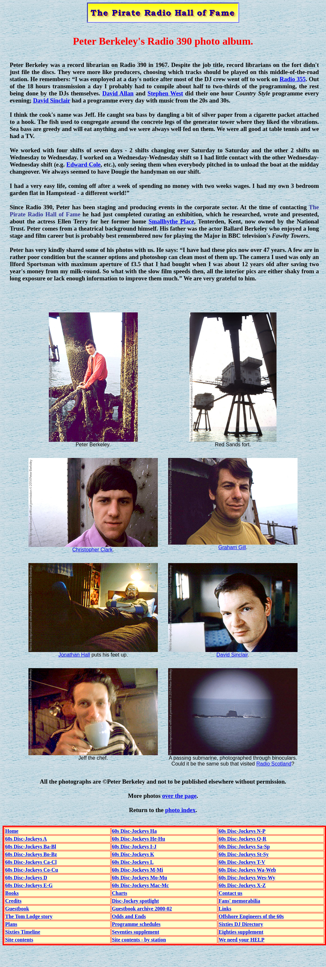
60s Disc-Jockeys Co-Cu (31, 870)
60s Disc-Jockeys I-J (134, 846)
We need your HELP (242, 939)
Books (12, 893)
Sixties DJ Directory (241, 924)
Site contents (19, 939)
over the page (179, 795)
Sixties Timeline (22, 932)
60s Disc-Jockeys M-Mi (137, 870)
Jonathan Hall (74, 654)
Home (11, 831)
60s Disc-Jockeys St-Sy (244, 854)
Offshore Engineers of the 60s (251, 916)
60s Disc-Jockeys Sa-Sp (244, 846)
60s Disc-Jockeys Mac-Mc (140, 885)
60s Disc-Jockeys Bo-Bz (31, 854)
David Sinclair (51, 100)
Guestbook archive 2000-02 (142, 908)
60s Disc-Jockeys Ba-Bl (30, 846)
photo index (180, 810)
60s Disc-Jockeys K (133, 854)
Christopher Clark (92, 549)
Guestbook (17, 908)
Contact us (230, 893)
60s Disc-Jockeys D (26, 877)
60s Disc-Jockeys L (133, 862)
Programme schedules (136, 924)
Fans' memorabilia (239, 901)
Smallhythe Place (171, 221)
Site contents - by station (139, 939)
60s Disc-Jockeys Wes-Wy (247, 877)
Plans (11, 924)
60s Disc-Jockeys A (26, 839)
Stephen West (165, 93)
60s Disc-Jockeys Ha (134, 831)
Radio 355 (292, 79)
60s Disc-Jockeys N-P (242, 831)
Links (225, 908)
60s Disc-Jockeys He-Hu (138, 839)
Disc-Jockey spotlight (135, 901)
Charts (119, 893)
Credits (13, 901)
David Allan (118, 93)
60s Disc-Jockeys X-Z (242, 885)
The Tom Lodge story (28, 916)
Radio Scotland (273, 763)
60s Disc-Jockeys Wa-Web (247, 870)
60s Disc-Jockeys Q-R (242, 839)
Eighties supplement (241, 932)
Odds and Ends (129, 916)
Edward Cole (83, 164)
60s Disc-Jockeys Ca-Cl (31, 862)
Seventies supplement (135, 932)
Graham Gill (232, 547)
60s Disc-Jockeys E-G (29, 885)
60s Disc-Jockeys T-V (242, 862)
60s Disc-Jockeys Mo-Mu (139, 877)
